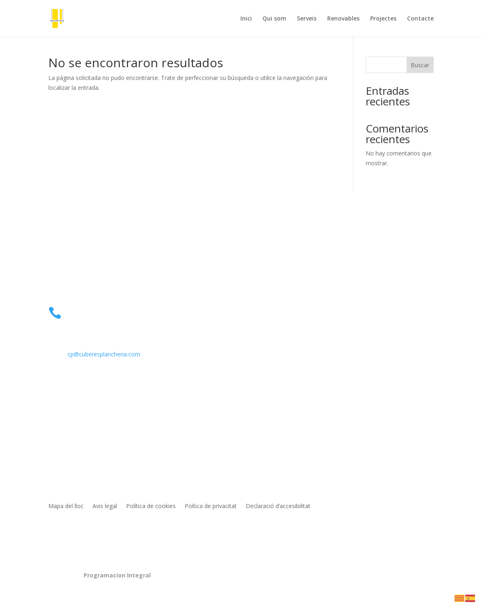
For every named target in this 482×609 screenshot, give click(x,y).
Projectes (383, 19)
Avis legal (105, 506)
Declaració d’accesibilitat (278, 506)
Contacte (420, 19)
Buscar (420, 65)
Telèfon (81, 310)
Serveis (307, 19)
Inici (246, 19)
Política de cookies (151, 506)
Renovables (343, 19)
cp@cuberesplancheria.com (104, 354)
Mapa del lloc (66, 506)
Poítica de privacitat (211, 506)
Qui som (274, 19)
